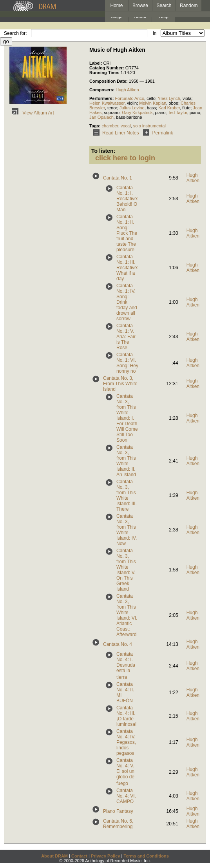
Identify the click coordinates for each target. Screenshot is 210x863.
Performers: (102, 98)
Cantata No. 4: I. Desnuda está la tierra (125, 665)
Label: (96, 63)
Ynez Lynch (169, 98)
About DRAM (54, 856)
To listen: (103, 151)
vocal (126, 125)
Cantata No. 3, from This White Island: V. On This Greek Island (126, 570)
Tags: (95, 125)
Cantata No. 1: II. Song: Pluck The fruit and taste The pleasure (126, 233)
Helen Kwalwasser (107, 103)
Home (116, 5)
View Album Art (31, 113)
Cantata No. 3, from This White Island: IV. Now (126, 529)
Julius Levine (132, 107)
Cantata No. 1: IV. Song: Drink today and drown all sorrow (126, 302)
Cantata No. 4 (117, 644)
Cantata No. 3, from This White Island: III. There (126, 495)
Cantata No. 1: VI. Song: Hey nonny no (127, 363)
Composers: (102, 89)
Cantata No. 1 (117, 178)
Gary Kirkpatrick (137, 112)
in (154, 33)
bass (151, 107)
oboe (173, 103)
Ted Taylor (177, 112)
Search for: (15, 33)
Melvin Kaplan (152, 103)
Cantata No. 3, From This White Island (120, 383)
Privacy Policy (105, 856)
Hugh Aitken (127, 89)
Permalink (156, 133)
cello (151, 98)
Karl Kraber (169, 107)
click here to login (125, 158)
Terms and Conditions (146, 856)
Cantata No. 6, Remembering (118, 823)
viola (187, 98)
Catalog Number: (107, 67)
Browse (140, 5)
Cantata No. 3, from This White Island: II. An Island (126, 460)
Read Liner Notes (115, 133)
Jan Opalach (101, 117)
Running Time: (105, 72)
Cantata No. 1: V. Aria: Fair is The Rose (126, 336)
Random (188, 5)
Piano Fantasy (118, 811)
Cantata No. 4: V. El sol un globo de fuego (125, 772)
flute (186, 107)
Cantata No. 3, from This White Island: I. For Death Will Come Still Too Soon (127, 418)
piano (160, 112)
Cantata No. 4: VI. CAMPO (126, 796)
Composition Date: (109, 81)
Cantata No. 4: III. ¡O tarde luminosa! (126, 716)
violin (132, 103)
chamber (110, 125)
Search (164, 5)
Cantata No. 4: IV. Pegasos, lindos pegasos (126, 742)
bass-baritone (129, 117)
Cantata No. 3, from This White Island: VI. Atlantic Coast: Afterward (126, 615)
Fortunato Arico (129, 98)
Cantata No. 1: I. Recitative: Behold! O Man (127, 198)
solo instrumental (149, 125)
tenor (112, 107)
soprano (111, 112)
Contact (79, 856)
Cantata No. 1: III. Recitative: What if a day (127, 267)
